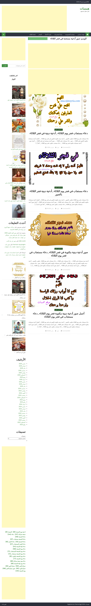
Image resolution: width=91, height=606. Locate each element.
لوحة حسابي (81, 34)
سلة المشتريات (58, 34)
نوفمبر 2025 (22, 373)
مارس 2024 (22, 406)
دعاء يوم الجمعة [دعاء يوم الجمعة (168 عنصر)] (19, 549)
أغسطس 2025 (21, 375)
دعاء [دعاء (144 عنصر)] (11, 534)
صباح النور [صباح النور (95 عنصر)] (10, 566)
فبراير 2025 (22, 384)
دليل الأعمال (48, 34)
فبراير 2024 (22, 409)
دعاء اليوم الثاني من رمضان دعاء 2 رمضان (16, 316)
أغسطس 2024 (21, 397)
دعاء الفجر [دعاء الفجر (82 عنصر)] (10, 541)
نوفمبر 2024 (22, 391)
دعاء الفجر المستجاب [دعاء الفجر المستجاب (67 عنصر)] (17, 544)
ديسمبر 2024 (21, 388)
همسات (84, 9)
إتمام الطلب (32, 34)
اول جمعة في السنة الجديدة (18, 149)
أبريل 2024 (22, 404)
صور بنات (23, 134)
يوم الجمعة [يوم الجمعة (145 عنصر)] (20, 571)
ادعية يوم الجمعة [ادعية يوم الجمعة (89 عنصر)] (19, 532)
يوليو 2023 (22, 424)
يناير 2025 (22, 386)
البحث (4, 66)
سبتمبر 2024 (21, 395)
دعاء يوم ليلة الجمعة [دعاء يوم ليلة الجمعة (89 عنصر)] (18, 563)
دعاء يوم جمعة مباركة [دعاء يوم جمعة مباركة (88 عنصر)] (17, 561)
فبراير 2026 (22, 366)
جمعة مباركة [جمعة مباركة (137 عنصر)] (20, 534)
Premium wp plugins (19, 244)
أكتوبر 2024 (22, 393)
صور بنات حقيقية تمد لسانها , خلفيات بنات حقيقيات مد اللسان (15, 247)
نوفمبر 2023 (22, 415)
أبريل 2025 (22, 379)
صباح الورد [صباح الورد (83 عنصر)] (20, 568)
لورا (58, 147)
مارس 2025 (22, 382)
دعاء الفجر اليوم (58, 129)
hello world (22, 241)
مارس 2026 (22, 364)
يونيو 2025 (22, 377)
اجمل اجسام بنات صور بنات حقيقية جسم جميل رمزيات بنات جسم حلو (14, 255)
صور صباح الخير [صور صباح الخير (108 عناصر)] (9, 568)
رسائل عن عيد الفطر (20, 277)
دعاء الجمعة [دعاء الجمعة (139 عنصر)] (20, 537)
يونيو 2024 (22, 400)
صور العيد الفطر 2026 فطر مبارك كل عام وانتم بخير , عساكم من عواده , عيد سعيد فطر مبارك (15, 235)
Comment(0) (66, 147)
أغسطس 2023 (21, 422)
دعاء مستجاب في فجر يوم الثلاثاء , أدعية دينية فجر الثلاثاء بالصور (59, 193)
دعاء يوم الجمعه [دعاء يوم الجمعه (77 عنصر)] (19, 558)
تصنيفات (23, 436)
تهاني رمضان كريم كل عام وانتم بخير (15, 335)
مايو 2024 (22, 402)
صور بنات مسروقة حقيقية (18, 219)
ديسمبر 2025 (21, 370)
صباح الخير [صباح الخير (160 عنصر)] (20, 566)
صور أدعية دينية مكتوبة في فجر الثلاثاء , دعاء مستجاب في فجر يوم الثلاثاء (58, 254)
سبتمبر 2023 (22, 420)
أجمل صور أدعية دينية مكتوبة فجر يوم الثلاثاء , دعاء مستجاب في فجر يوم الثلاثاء (58, 315)
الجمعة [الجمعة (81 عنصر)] (8, 532)
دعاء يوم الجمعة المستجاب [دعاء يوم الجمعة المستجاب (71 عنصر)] (16, 551)
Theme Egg (78, 604)
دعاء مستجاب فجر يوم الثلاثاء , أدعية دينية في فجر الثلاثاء (59, 133)
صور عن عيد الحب (20, 118)
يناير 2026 (22, 368)
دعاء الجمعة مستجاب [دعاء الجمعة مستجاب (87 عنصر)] (17, 539)
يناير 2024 (22, 411)
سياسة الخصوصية (70, 34)
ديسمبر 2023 (21, 413)
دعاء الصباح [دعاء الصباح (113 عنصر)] (20, 541)
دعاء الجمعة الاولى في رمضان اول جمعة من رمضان (14, 296)
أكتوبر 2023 (22, 418)
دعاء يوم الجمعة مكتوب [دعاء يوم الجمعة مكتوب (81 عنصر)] (17, 556)
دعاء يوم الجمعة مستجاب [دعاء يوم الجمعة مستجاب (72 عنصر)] (16, 554)
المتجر (40, 34)
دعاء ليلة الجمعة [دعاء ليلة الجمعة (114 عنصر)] (19, 546)
